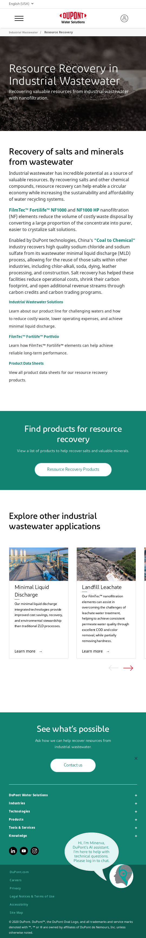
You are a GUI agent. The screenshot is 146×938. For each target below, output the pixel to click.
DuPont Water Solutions (28, 795)
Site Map (16, 912)
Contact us (73, 765)
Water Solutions (73, 22)
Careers (16, 880)
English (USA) (21, 3)
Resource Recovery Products (73, 470)
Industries (17, 803)
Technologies (19, 811)
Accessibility (19, 904)
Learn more (25, 651)
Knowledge (18, 836)
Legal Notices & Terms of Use (32, 896)
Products (16, 819)
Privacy (15, 888)
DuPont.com (19, 872)
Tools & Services (22, 828)
